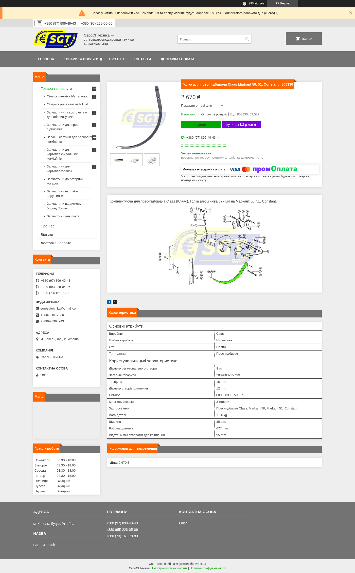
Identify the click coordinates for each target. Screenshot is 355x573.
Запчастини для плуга (63, 216)
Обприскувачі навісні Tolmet (67, 104)
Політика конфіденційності (208, 568)
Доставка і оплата (177, 59)
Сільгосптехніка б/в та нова (67, 96)
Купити (201, 125)
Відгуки (47, 234)
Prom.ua (200, 564)
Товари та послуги (81, 59)
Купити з (241, 125)
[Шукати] (247, 39)
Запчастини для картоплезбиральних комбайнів (62, 154)
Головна (46, 59)
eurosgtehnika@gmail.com (59, 308)
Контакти (142, 59)
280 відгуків (257, 3)
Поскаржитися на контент (169, 568)
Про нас (116, 59)
